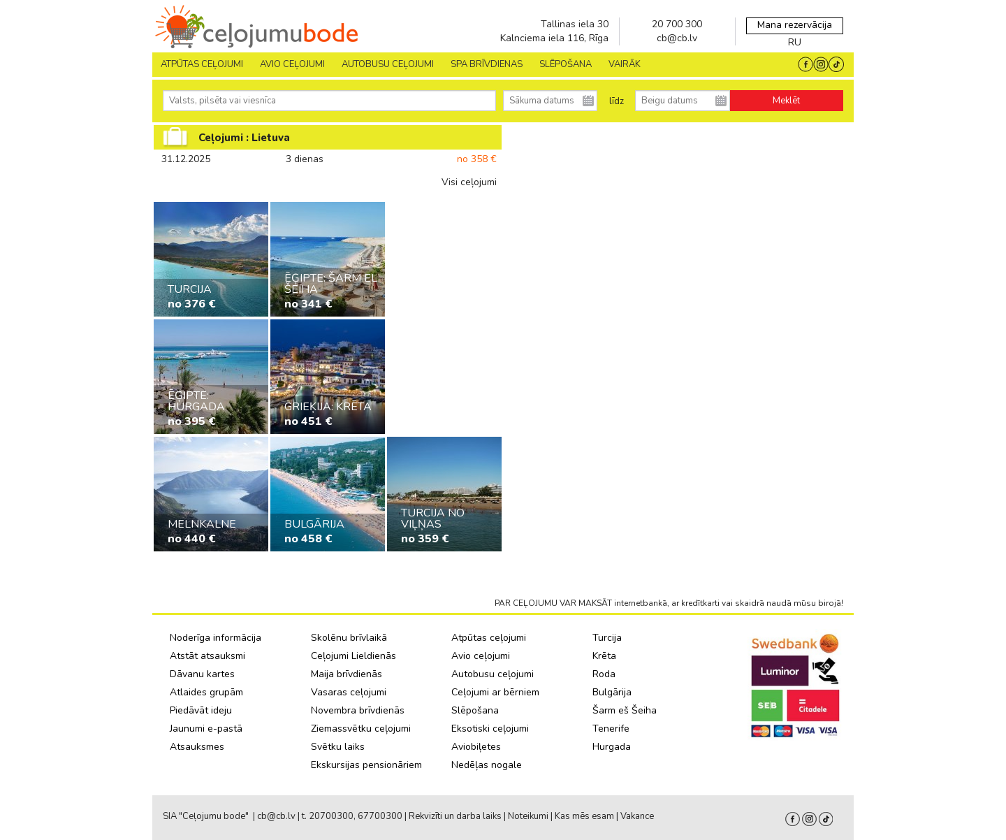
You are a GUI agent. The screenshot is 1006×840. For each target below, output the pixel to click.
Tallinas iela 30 (574, 24)
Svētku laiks (338, 746)
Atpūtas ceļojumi (202, 64)
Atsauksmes (197, 746)
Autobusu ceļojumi (492, 674)
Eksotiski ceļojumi (490, 728)
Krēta (604, 655)
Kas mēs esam (584, 816)
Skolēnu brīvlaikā (349, 637)
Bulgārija (612, 692)
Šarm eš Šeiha (624, 710)
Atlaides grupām (206, 692)
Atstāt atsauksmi (207, 655)
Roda (603, 674)
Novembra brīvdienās (357, 710)
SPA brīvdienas (487, 64)
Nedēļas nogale (486, 765)
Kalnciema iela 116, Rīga (554, 38)
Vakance (637, 816)
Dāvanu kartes (202, 674)
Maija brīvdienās (346, 674)
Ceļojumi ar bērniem (495, 692)
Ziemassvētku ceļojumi (361, 728)
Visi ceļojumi (469, 182)
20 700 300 (677, 24)
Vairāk (624, 64)
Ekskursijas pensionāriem (366, 765)
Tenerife (610, 728)
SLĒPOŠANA (565, 64)
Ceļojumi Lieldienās (353, 655)
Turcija (607, 637)
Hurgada (611, 746)
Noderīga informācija (215, 637)
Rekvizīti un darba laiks (455, 816)
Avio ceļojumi (480, 655)
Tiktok (826, 819)
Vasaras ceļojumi (348, 692)
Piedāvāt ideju (201, 710)
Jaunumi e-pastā (206, 728)
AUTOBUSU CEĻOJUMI (388, 64)
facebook (792, 819)
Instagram (809, 819)
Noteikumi (528, 816)
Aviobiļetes (476, 746)
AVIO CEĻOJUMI (292, 64)
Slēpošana (475, 710)
